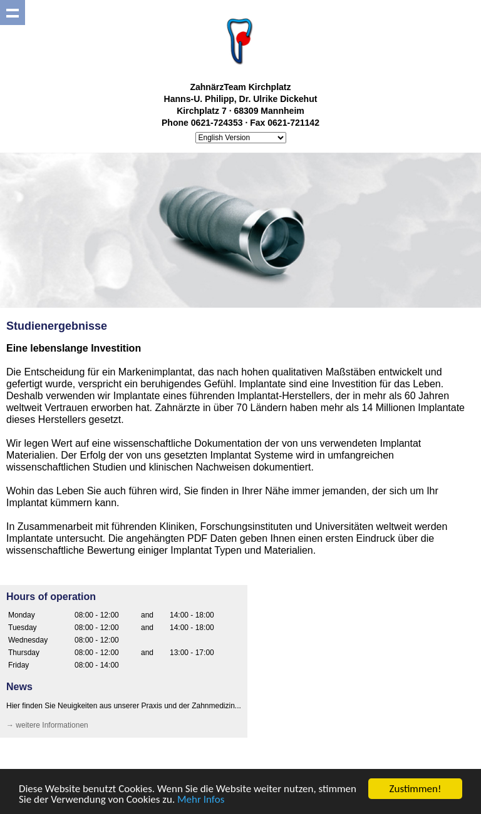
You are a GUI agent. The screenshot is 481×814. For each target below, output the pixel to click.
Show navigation (12, 12)
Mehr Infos (200, 800)
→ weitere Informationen (47, 725)
